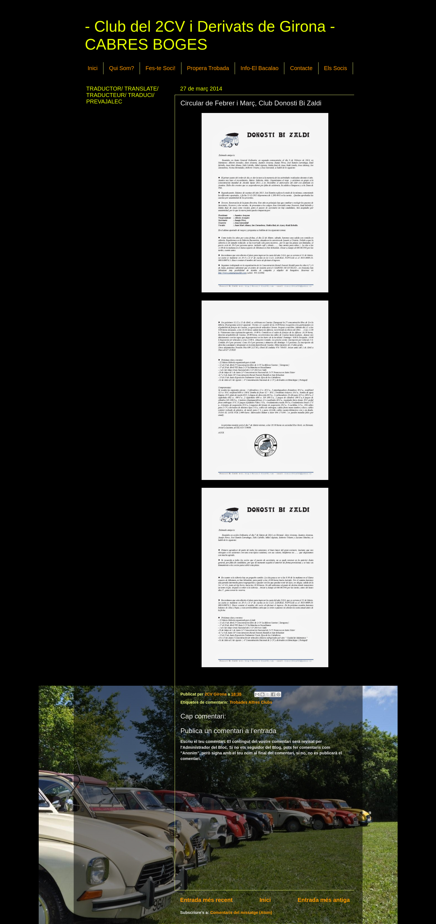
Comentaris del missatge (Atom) (241, 912)
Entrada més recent (206, 900)
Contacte (301, 68)
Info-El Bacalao (260, 68)
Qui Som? (121, 68)
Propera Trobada (208, 68)
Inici (93, 68)
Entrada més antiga (324, 900)
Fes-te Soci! (161, 68)
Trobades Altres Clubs (251, 702)
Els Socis (335, 68)
